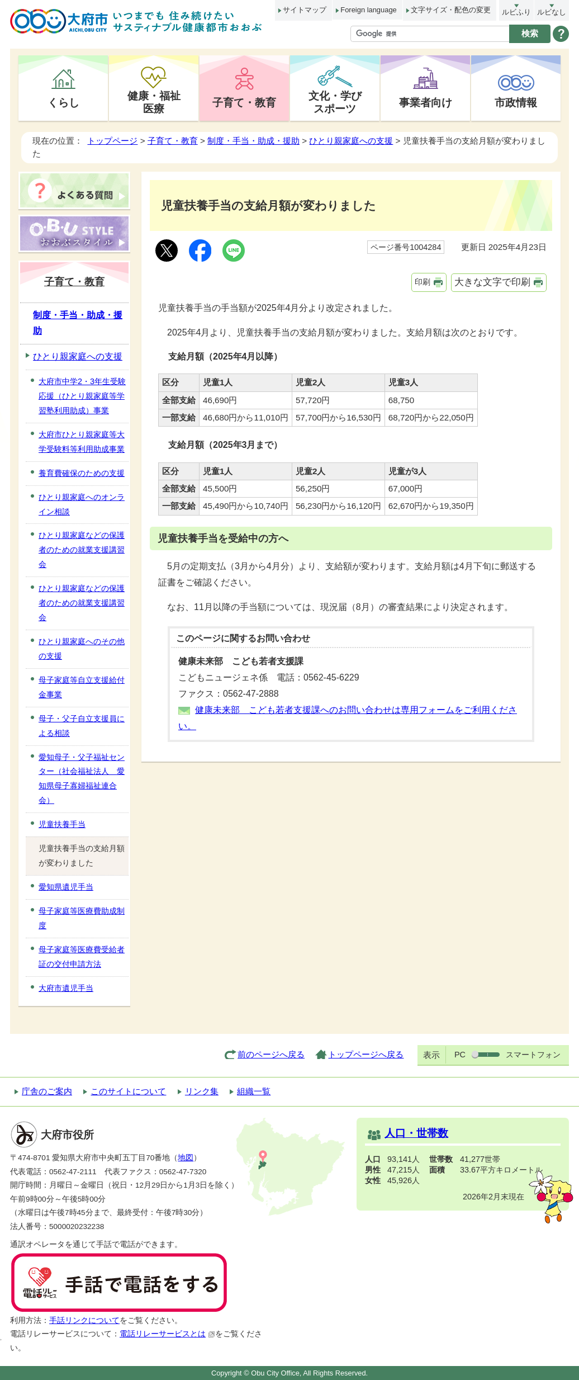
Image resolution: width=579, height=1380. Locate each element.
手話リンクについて (84, 1320)
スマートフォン (533, 1054)
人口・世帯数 (416, 1133)
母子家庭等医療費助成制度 (82, 918)
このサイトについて (128, 1091)
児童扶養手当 (62, 824)
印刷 (422, 281)
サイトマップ (304, 10)
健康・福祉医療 (154, 102)
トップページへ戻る (366, 1054)
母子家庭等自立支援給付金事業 (82, 687)
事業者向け (425, 102)
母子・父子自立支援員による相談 (82, 726)
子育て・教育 (244, 102)
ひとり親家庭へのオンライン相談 (82, 504)
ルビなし (551, 12)
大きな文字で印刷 (492, 282)
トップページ (112, 140)
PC (460, 1054)
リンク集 (202, 1091)
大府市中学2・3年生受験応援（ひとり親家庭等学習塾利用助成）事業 (82, 396)
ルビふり (516, 12)
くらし (63, 102)
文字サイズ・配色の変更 (451, 10)
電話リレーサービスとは (167, 1334)
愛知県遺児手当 (66, 886)
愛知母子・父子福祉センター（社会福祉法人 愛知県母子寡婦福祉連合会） (82, 779)
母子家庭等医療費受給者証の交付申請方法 (82, 956)
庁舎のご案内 (47, 1091)
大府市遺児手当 (66, 988)
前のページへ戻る (271, 1054)
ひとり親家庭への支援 (351, 140)
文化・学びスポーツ (335, 102)
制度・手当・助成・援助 (253, 140)
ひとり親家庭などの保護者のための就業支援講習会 (82, 550)
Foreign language (368, 10)
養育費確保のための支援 (82, 473)
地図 (185, 1158)
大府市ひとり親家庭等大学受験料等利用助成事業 (82, 441)
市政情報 (516, 102)
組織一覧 (253, 1091)
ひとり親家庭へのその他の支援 (82, 648)
